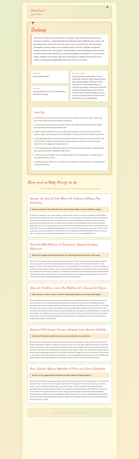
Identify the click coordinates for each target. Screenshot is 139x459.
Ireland (32, 14)
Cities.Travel (39, 10)
